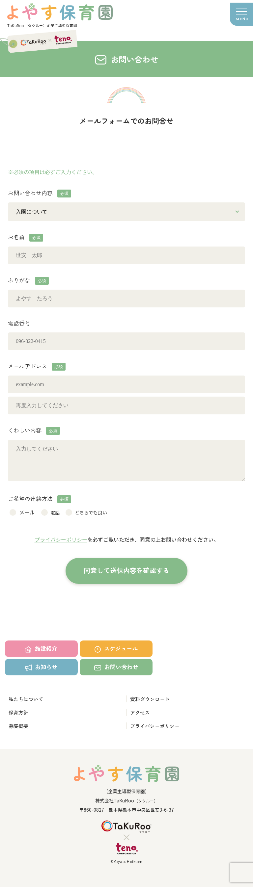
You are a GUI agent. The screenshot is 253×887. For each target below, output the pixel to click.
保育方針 (18, 712)
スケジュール (116, 648)
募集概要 (18, 725)
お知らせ (41, 667)
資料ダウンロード (150, 698)
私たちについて (26, 698)
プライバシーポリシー (61, 539)
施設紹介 (41, 648)
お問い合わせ (116, 667)
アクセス (140, 712)
